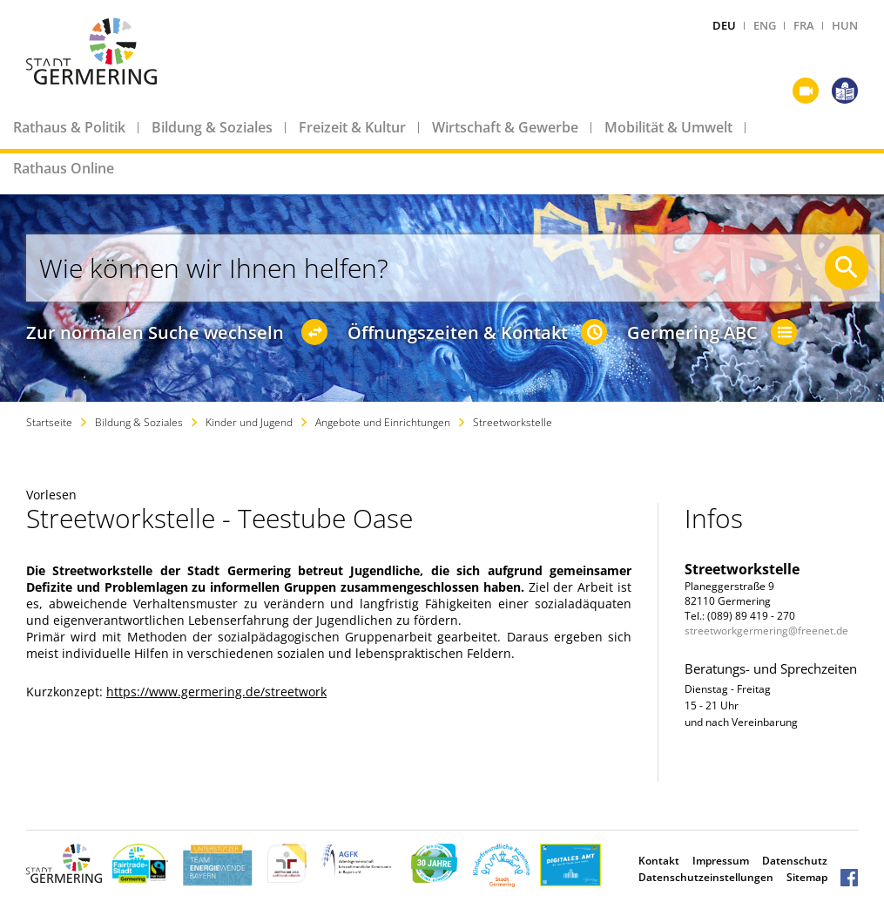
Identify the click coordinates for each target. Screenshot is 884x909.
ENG (764, 25)
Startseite (49, 422)
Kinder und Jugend (249, 422)
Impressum (720, 860)
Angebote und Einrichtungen (382, 422)
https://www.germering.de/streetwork (216, 691)
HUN (845, 25)
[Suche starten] (846, 267)
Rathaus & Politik (69, 127)
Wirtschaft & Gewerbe (505, 127)
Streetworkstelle (512, 422)
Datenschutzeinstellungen (705, 877)
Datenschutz (794, 860)
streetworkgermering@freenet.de (766, 630)
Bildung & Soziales (212, 127)
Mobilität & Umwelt (668, 127)
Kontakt (658, 860)
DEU (724, 25)
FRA (803, 25)
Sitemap (806, 877)
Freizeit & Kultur (352, 127)
